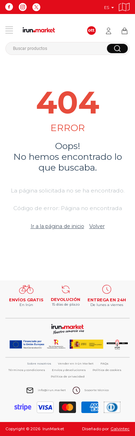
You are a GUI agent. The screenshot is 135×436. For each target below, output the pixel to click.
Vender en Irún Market (76, 363)
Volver (97, 226)
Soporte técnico (96, 390)
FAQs (104, 363)
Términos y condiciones (26, 370)
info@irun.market (52, 390)
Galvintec (120, 428)
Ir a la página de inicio (57, 226)
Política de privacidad (68, 376)
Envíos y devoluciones (69, 370)
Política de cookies (107, 370)
